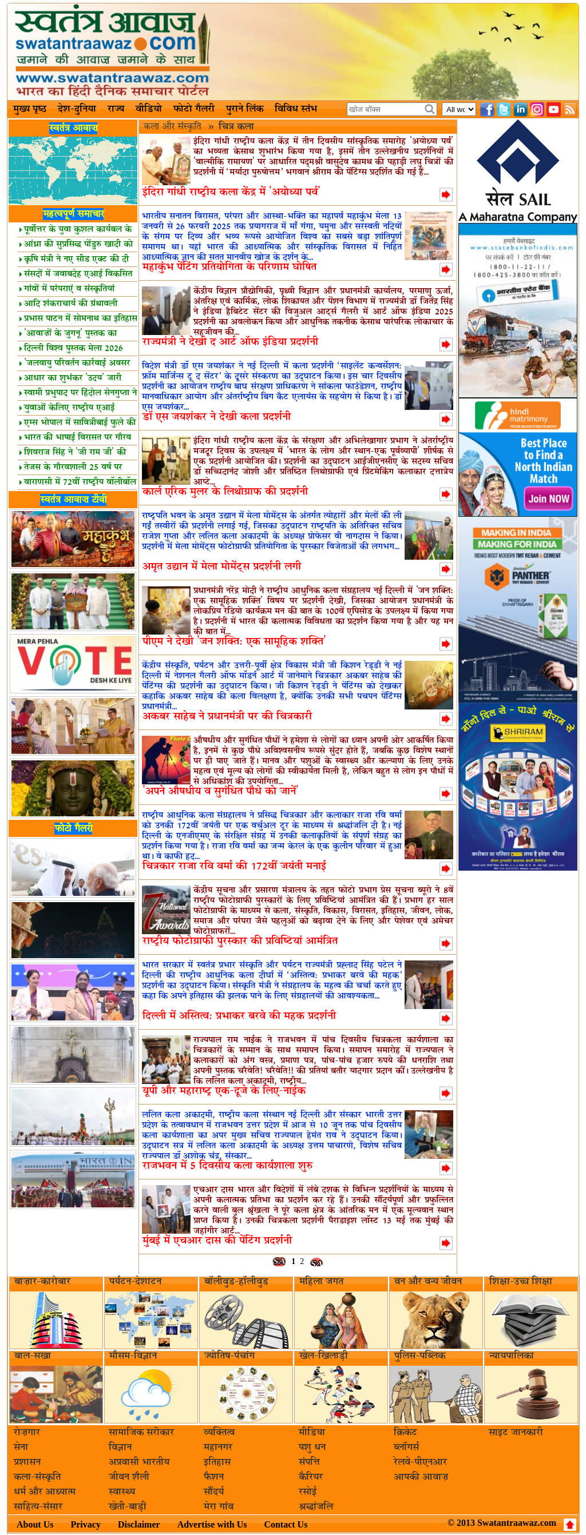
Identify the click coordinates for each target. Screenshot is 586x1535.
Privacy (85, 1524)
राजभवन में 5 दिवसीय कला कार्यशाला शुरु (227, 1166)
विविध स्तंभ (296, 109)
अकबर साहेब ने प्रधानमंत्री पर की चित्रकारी (227, 716)
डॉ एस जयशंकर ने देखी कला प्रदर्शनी (216, 417)
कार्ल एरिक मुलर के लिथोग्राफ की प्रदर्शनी (225, 492)
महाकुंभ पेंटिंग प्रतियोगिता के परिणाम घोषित (229, 267)
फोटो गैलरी (194, 109)
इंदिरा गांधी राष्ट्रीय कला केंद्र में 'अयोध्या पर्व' (231, 192)
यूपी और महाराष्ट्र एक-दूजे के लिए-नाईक (224, 1091)
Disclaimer (139, 1524)
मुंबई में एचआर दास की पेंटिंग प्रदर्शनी (217, 1241)
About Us (35, 1524)
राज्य (116, 109)
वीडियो (149, 109)
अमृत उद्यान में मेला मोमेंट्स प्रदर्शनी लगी (221, 567)
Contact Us (285, 1524)
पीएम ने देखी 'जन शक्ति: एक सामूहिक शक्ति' (234, 642)
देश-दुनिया (77, 109)
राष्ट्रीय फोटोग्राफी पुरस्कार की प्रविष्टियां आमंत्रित (240, 941)
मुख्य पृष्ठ (29, 109)
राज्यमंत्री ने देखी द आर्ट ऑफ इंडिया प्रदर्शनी (230, 342)
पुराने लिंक (244, 109)
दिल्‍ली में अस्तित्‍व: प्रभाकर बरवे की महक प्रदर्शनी (239, 1016)
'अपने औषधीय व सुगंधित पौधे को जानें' (220, 791)
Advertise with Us (212, 1524)
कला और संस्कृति (174, 126)
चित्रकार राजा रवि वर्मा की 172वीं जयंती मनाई (234, 866)
